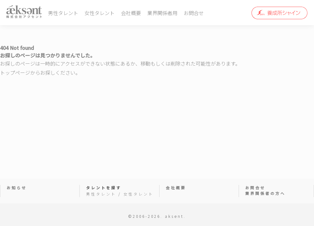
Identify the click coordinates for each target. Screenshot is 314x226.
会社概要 (131, 13)
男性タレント (63, 13)
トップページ (15, 72)
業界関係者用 (162, 13)
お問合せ (194, 13)
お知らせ (17, 187)
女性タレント (99, 13)
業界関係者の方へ (265, 193)
